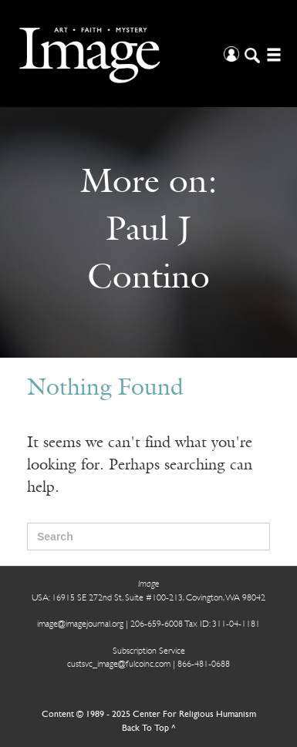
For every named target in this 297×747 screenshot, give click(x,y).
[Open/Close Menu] (271, 53)
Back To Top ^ (149, 728)
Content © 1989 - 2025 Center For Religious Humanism (149, 714)
